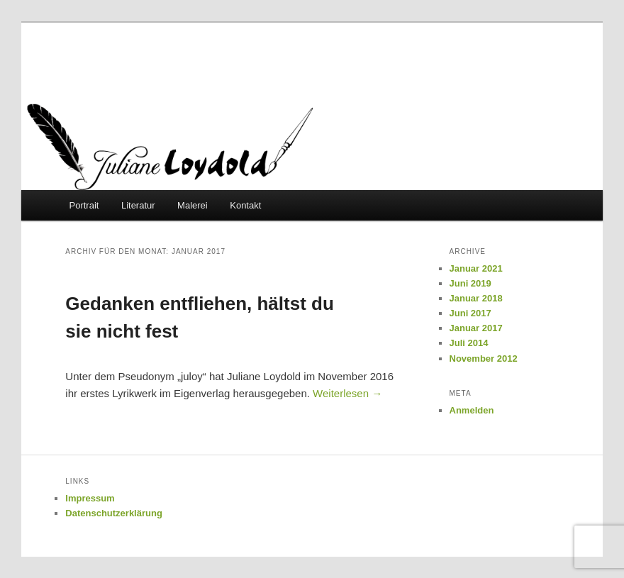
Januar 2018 (476, 298)
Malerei (192, 205)
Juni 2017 (470, 313)
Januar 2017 (476, 328)
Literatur (138, 205)
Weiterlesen (347, 393)
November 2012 (484, 358)
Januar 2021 (476, 268)
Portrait (84, 205)
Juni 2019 (470, 283)
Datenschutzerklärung (113, 513)
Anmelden (472, 410)
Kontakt (245, 205)
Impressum (89, 498)
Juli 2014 (469, 343)
